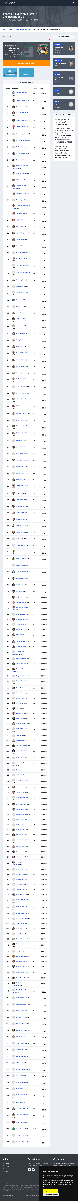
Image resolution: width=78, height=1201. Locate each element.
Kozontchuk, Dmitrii (22, 797)
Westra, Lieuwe (20, 1023)
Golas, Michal (20, 246)
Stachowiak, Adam (21, 728)
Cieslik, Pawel (20, 473)
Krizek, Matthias (21, 658)
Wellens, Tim (20, 360)
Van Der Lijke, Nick (21, 918)
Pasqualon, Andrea (22, 140)
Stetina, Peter (20, 718)
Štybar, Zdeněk (20, 713)
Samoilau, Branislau (22, 899)
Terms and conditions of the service (35, 1195)
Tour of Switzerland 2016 (22, 29)
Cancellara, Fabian (21, 1030)
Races (10, 29)
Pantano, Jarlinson (21, 378)
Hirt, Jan (18, 708)
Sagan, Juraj (20, 306)
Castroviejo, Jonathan (22, 944)
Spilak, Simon (20, 466)
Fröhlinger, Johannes (22, 265)
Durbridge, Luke (21, 977)
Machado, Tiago (21, 629)
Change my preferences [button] (51, 1194)
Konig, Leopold (20, 1082)
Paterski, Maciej (21, 1049)
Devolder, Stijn (20, 889)
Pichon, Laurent (21, 460)
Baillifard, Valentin (21, 1069)
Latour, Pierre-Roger (22, 399)
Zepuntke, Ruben (21, 614)
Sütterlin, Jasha (21, 373)
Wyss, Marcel (20, 1010)
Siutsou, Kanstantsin (22, 681)
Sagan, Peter (20, 107)
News (7, 1171)
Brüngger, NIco (20, 1056)
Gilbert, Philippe (21, 663)
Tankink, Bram (20, 286)
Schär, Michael (20, 333)
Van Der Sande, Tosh (22, 750)
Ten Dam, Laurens (21, 745)
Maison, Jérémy (21, 972)
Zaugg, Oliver (20, 698)
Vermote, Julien (21, 966)
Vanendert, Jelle (21, 1108)
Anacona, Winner (21, 602)
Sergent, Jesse (20, 884)
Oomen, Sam (20, 239)
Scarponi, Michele (21, 252)
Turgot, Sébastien (21, 675)
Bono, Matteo (20, 1075)
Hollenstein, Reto (21, 479)
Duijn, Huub (19, 735)
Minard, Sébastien (21, 386)
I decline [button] (54, 1191)
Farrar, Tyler (19, 693)
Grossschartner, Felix (22, 425)
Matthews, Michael (21, 318)
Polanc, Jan (19, 493)
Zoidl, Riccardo (20, 869)
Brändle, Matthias (21, 809)
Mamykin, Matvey (21, 814)
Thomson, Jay (20, 852)
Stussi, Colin (20, 770)
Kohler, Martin (20, 775)
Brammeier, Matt (21, 894)
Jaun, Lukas (19, 1102)
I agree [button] (47, 1191)
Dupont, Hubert (20, 641)
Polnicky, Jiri (20, 824)
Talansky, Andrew (21, 413)
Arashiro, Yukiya (21, 532)
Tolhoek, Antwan (21, 723)
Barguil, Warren (20, 153)
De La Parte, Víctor (21, 300)
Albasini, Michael (21, 558)
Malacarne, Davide (21, 1004)
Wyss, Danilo (20, 226)
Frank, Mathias (20, 499)
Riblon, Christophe (21, 1094)
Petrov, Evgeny (20, 1135)
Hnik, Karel (19, 440)
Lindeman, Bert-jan (22, 551)
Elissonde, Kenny (21, 646)
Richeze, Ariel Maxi (21, 92)
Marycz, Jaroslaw (21, 819)
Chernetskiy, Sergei (22, 485)
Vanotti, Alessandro (22, 780)
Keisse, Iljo (19, 1036)
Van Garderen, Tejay (22, 352)
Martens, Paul (20, 525)
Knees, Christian (21, 519)
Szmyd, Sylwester (21, 913)
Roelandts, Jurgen (21, 147)
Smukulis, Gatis (21, 997)
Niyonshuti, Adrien (21, 906)
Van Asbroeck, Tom (22, 112)
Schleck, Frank (20, 757)
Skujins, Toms (20, 597)
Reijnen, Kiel (19, 584)
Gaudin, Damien (21, 956)
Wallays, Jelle (20, 834)
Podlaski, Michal (21, 1043)
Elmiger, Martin (20, 420)
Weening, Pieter (21, 846)
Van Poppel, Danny (21, 258)
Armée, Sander (20, 792)
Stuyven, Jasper (21, 120)
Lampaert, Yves (20, 961)
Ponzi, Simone (20, 453)
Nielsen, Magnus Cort (22, 126)
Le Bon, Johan (20, 624)
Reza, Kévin (19, 160)
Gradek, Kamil (20, 366)
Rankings (7, 36)
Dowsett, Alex (20, 1128)
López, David (20, 934)
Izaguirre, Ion (20, 213)
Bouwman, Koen (21, 804)
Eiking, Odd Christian (22, 634)
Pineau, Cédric (20, 545)
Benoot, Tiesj (20, 346)
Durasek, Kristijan (21, 688)
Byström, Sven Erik (21, 433)
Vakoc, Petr (19, 313)
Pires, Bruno (19, 1062)
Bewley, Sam (20, 591)
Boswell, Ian (19, 928)
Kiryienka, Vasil (20, 506)
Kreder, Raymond (21, 133)
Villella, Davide (20, 857)
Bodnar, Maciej (20, 1122)
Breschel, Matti (20, 200)
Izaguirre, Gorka (21, 193)
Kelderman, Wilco (21, 180)
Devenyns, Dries (21, 787)
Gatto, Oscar (20, 340)
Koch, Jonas (19, 703)
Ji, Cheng (19, 1088)
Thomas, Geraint (21, 173)
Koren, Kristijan (20, 829)
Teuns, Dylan (20, 740)
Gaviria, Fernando (21, 100)
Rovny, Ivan (19, 951)
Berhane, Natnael (21, 393)
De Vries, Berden (21, 1017)
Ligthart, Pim (20, 220)
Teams (8, 1169)
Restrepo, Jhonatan (22, 406)
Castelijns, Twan (21, 923)
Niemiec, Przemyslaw (22, 840)
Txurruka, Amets (21, 874)
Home (4, 29)
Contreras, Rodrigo (22, 1114)
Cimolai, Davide (20, 447)
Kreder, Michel (20, 565)
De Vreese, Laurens (22, 292)
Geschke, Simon (21, 280)
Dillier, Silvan (20, 512)
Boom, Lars (19, 538)
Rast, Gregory (20, 879)
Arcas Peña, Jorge (21, 939)
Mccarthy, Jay (20, 578)
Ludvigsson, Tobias (22, 325)
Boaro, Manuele (21, 619)
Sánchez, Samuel (21, 1141)
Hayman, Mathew (21, 571)
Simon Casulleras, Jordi (23, 272)
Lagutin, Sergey (21, 233)
